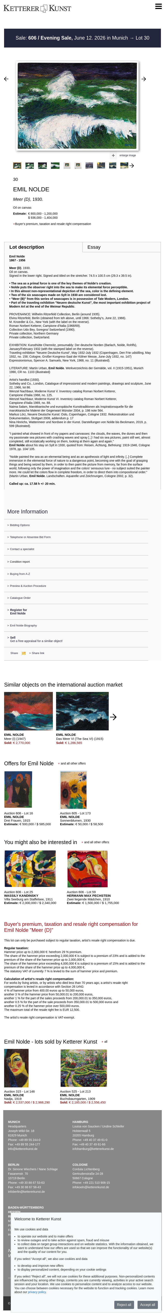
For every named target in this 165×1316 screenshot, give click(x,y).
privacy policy (37, 1292)
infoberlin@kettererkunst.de (26, 1191)
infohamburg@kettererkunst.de (93, 1149)
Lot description (26, 247)
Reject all (124, 1305)
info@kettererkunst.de (22, 1149)
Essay (94, 247)
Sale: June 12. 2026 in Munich (72, 38)
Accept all (147, 1305)
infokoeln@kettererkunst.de (90, 1187)
